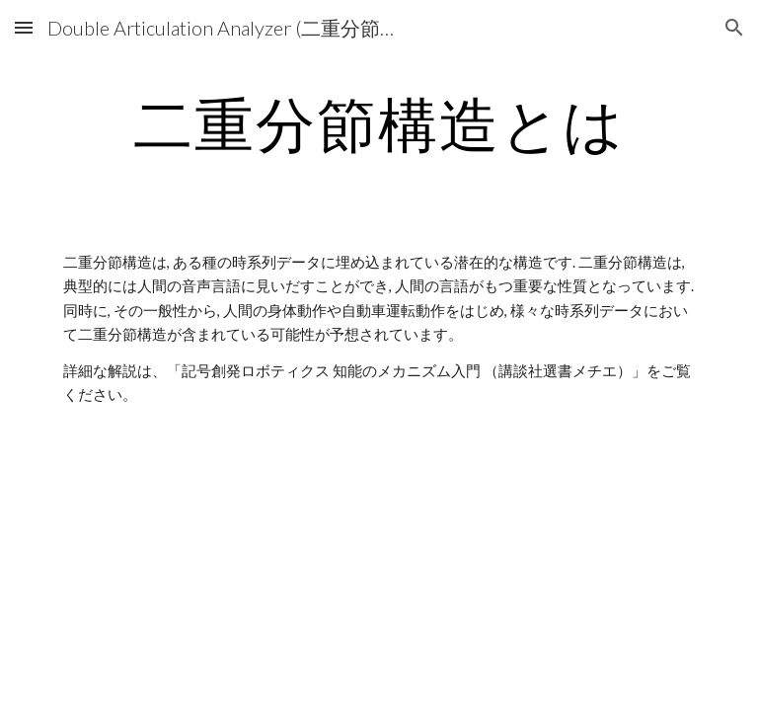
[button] (23, 27)
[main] (378, 123)
